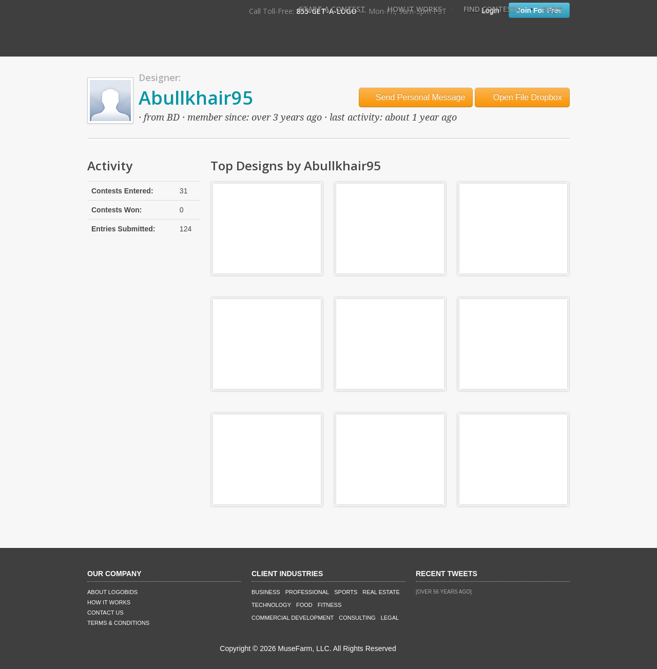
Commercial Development (293, 618)
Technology (271, 605)
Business (266, 592)
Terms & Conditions (118, 623)
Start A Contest (332, 9)
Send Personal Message (416, 97)
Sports (345, 592)
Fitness (329, 605)
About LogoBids (112, 592)
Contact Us (105, 612)
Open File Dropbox (522, 97)
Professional (307, 592)
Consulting (357, 618)
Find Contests (491, 9)
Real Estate (381, 592)
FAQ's (552, 9)
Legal (390, 618)
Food (304, 605)
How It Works (415, 9)
